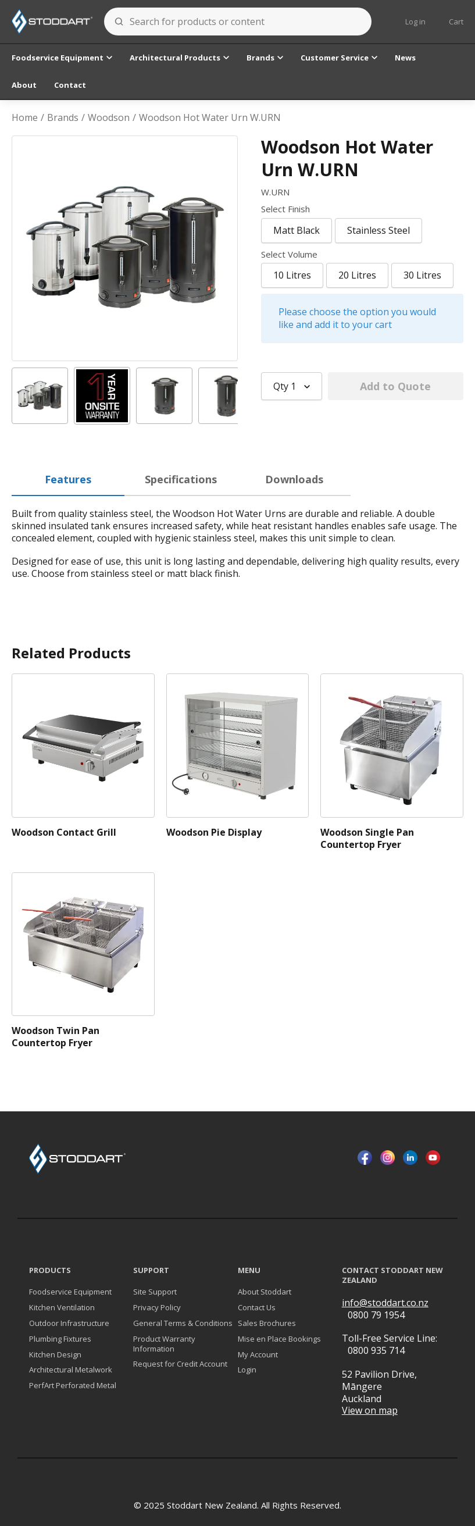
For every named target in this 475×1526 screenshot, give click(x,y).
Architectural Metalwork (70, 1370)
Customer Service (339, 57)
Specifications (181, 479)
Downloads (294, 479)
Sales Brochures (267, 1323)
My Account (258, 1355)
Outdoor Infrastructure (69, 1323)
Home (25, 118)
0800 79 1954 (376, 1314)
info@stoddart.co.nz (385, 1303)
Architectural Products (179, 57)
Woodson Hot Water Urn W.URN (210, 118)
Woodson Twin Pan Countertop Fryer (55, 1037)
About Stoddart (264, 1292)
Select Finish (285, 209)
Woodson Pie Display (214, 832)
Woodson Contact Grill (64, 832)
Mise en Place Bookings (279, 1339)
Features (68, 479)
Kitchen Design (55, 1355)
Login (247, 1370)
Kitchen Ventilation (62, 1308)
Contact (70, 85)
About (24, 85)
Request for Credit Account (180, 1364)
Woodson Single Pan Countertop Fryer (367, 838)
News (405, 57)
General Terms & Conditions (183, 1323)
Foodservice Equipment (62, 57)
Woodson (109, 118)
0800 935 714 (376, 1350)
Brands (265, 57)
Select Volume (289, 254)
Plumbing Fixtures (60, 1339)
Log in (415, 21)
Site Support (155, 1292)
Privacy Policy (157, 1308)
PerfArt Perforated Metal (72, 1385)
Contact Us (257, 1308)
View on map (370, 1410)
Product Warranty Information (164, 1344)
